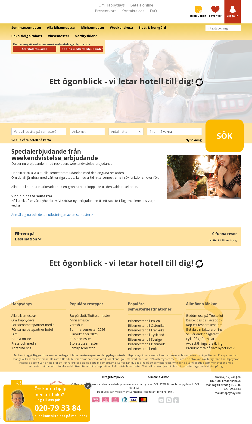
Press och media (23, 348)
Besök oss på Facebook (204, 324)
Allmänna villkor (158, 381)
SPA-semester (80, 343)
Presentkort (105, 10)
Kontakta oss (132, 10)
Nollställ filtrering (223, 244)
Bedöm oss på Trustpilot (204, 320)
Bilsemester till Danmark (146, 348)
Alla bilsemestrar (23, 320)
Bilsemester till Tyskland (146, 339)
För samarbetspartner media (32, 329)
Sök (222, 138)
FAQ (153, 10)
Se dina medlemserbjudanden (82, 53)
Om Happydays (112, 5)
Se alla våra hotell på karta (31, 144)
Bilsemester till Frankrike (146, 334)
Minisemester (80, 324)
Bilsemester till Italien (144, 325)
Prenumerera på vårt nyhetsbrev (210, 352)
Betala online (141, 5)
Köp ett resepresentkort (204, 329)
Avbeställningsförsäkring (204, 348)
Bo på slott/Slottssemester (90, 320)
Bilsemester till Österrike (146, 330)
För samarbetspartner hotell (32, 334)
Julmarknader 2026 (84, 338)
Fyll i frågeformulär (200, 343)
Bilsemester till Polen (143, 353)
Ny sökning (194, 144)
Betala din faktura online (204, 334)
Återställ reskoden (34, 53)
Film (14, 338)
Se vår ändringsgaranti (202, 338)
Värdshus (76, 329)
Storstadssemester (84, 348)
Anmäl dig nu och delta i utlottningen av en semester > (52, 219)
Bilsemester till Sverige (145, 344)
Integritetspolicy (113, 381)
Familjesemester (82, 352)
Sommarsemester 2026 (87, 334)
